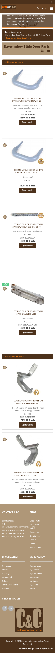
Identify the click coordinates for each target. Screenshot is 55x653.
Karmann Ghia (35, 547)
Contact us (6, 566)
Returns (5, 581)
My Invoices (34, 577)
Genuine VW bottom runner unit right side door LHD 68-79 (29, 474)
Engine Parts (35, 521)
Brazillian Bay (35, 536)
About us (5, 569)
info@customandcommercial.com (13, 525)
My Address (34, 585)
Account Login (35, 566)
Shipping (5, 573)
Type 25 (33, 539)
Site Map (5, 588)
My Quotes (34, 581)
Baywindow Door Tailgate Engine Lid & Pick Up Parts (27, 35)
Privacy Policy (7, 577)
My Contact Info (36, 573)
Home (7, 32)
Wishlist (33, 588)
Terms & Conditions (10, 585)
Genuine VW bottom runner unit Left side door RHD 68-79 (29, 402)
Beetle (32, 528)
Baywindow (16, 32)
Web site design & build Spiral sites (36, 648)
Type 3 (32, 543)
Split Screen (34, 524)
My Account (34, 569)
